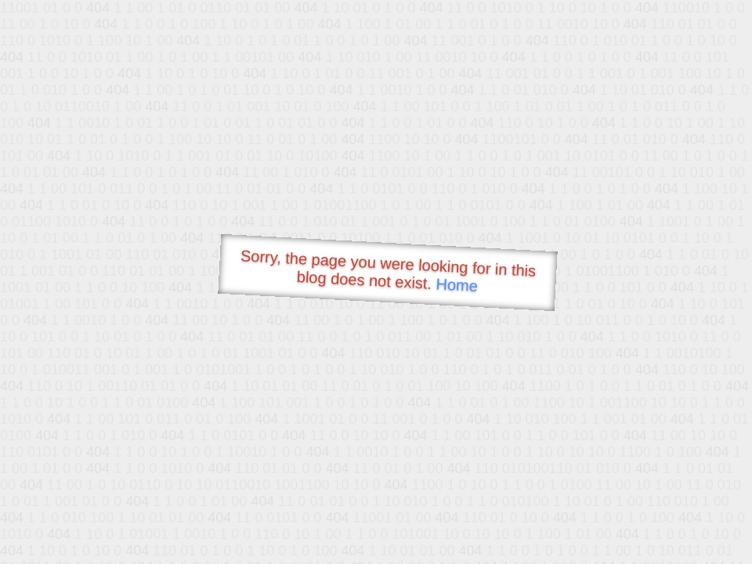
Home (457, 285)
